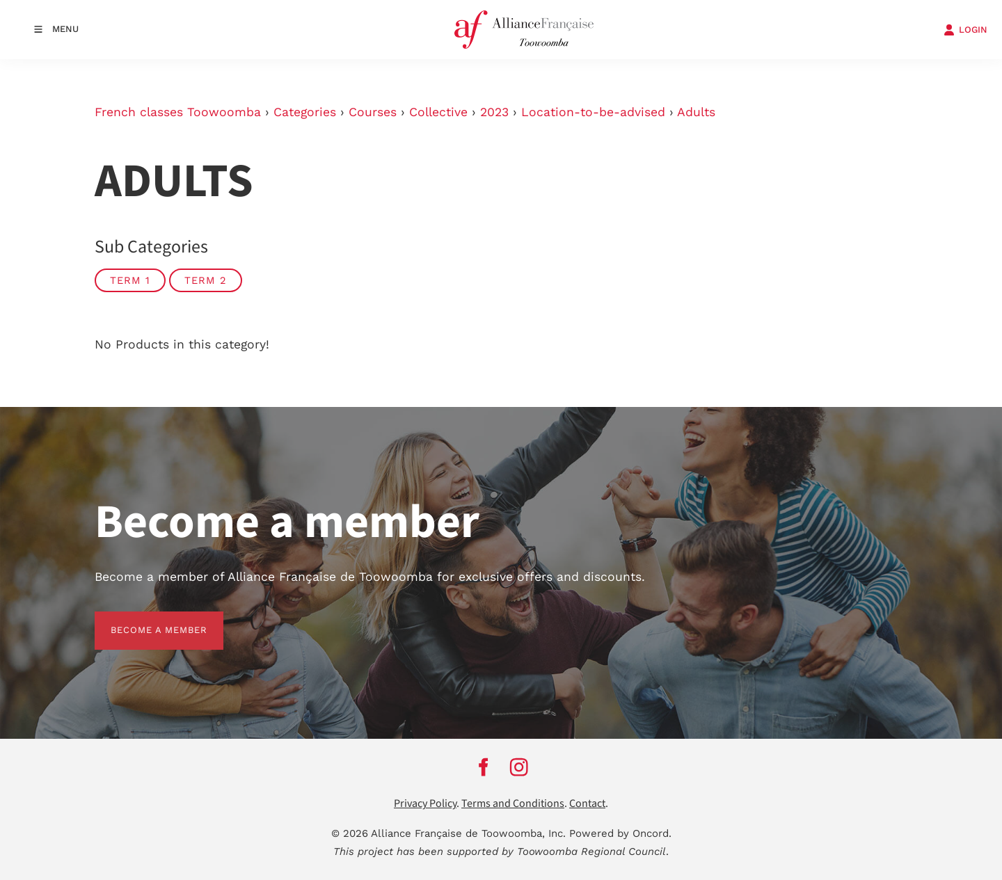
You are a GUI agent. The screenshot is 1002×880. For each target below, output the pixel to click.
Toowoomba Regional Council (591, 851)
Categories (304, 112)
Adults (696, 112)
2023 (494, 112)
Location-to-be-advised (593, 112)
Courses (373, 112)
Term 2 (205, 280)
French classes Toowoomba (178, 112)
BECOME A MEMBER (143, 619)
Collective (438, 112)
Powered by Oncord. (620, 833)
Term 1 (130, 280)
